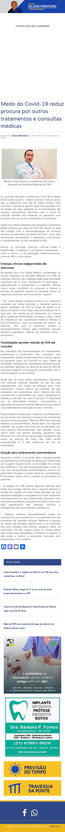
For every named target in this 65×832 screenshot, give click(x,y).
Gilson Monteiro (20, 135)
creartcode (54, 826)
